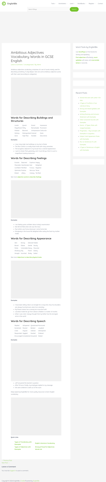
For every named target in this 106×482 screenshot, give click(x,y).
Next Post (6, 463)
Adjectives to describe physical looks (29, 257)
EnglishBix (12, 3)
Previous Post (7, 460)
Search (74, 9)
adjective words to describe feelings (29, 177)
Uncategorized (28, 64)
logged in (13, 470)
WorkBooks (81, 3)
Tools (53, 3)
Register (91, 3)
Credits (23, 481)
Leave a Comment (17, 64)
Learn (72, 3)
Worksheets (62, 3)
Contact (100, 3)
